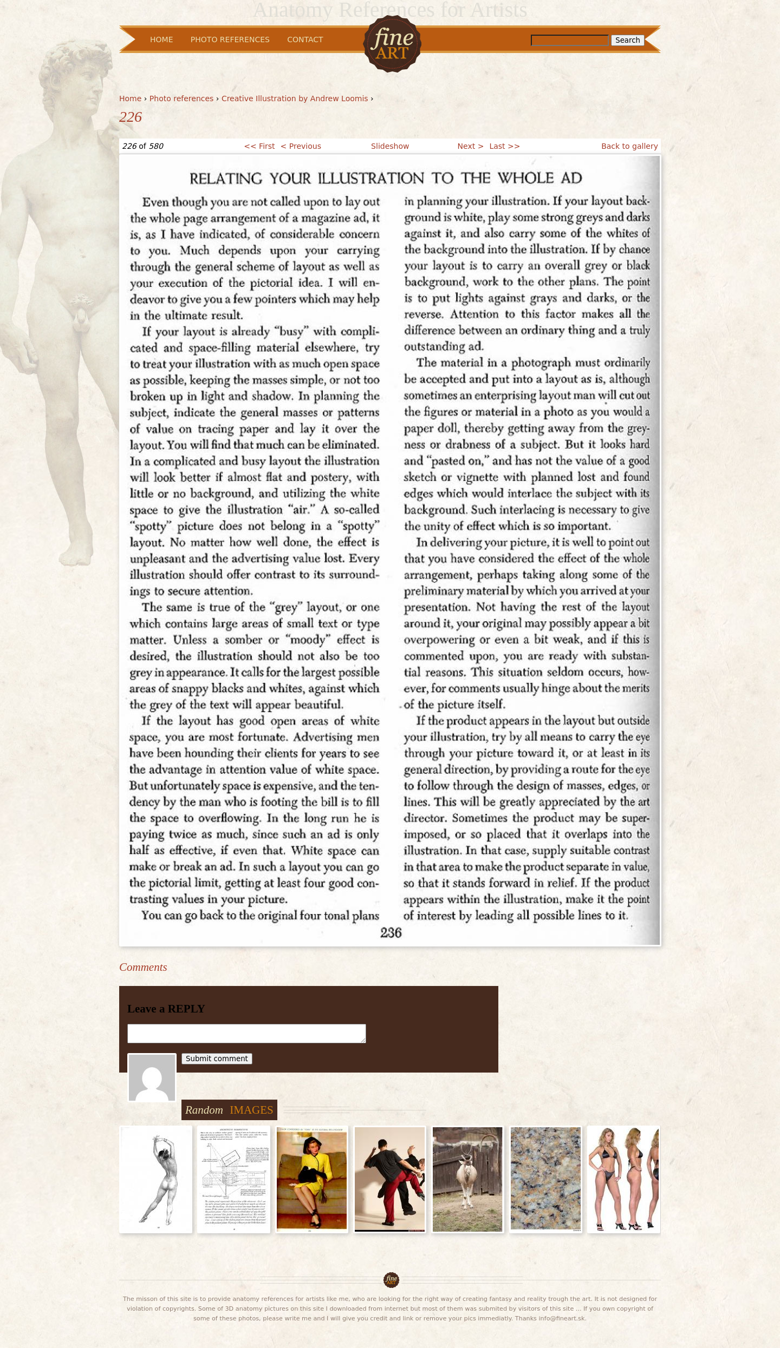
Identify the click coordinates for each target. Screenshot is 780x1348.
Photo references (182, 98)
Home (130, 98)
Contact (305, 39)
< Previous (301, 146)
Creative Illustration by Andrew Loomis (295, 98)
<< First (259, 146)
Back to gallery (629, 146)
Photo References (230, 39)
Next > (471, 146)
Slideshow (390, 146)
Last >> (504, 146)
